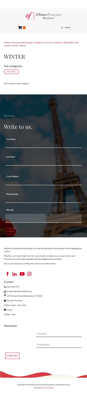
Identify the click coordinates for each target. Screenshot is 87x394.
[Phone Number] (43, 200)
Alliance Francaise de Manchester (18, 42)
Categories (39, 42)
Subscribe (12, 356)
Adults (15, 45)
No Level (11, 72)
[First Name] (43, 145)
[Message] (43, 218)
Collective (58, 42)
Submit (10, 231)
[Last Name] (43, 162)
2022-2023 (68, 42)
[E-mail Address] (43, 182)
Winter (23, 45)
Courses (48, 42)
